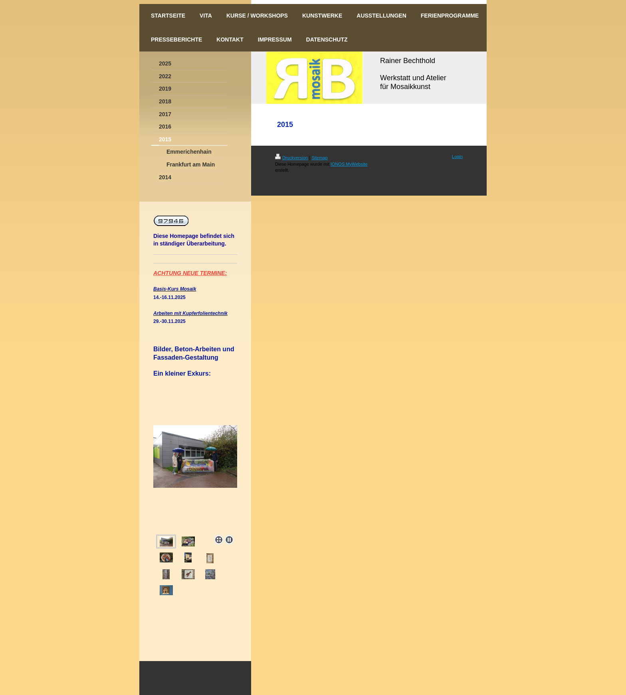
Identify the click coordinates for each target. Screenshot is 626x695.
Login (457, 156)
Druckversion (291, 157)
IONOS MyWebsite (349, 164)
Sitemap (319, 157)
